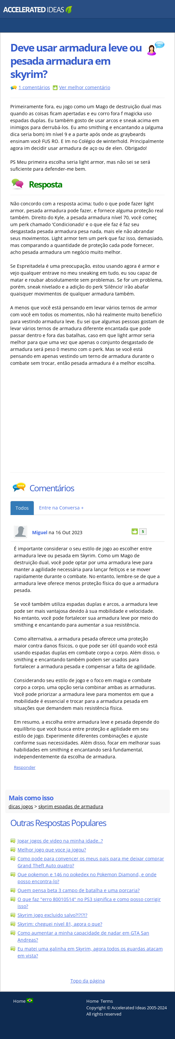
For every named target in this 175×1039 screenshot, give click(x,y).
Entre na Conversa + (61, 507)
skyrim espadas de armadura (70, 806)
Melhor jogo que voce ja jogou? (52, 850)
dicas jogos (21, 806)
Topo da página (87, 981)
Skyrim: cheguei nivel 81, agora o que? (60, 924)
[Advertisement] (68, 422)
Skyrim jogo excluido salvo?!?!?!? (52, 915)
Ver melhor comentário (84, 87)
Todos (22, 508)
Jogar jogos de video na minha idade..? (60, 841)
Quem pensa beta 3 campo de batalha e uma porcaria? (79, 890)
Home (92, 1001)
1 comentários (34, 87)
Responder (24, 767)
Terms (107, 1001)
